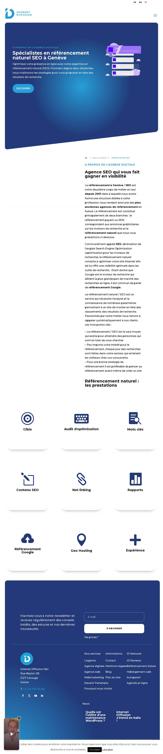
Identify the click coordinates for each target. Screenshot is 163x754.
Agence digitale (94, 666)
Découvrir (23, 88)
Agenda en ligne (137, 683)
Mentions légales (116, 666)
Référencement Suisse (141, 666)
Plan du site (112, 677)
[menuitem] (135, 3)
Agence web (92, 671)
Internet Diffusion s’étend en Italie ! (129, 716)
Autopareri (134, 677)
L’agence (90, 660)
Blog (108, 671)
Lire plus (107, 749)
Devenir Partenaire (96, 683)
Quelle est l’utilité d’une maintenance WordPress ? (95, 716)
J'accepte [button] (94, 749)
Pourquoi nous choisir (98, 688)
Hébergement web (139, 671)
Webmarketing (94, 677)
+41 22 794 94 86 (34, 689)
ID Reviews (134, 660)
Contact (110, 660)
